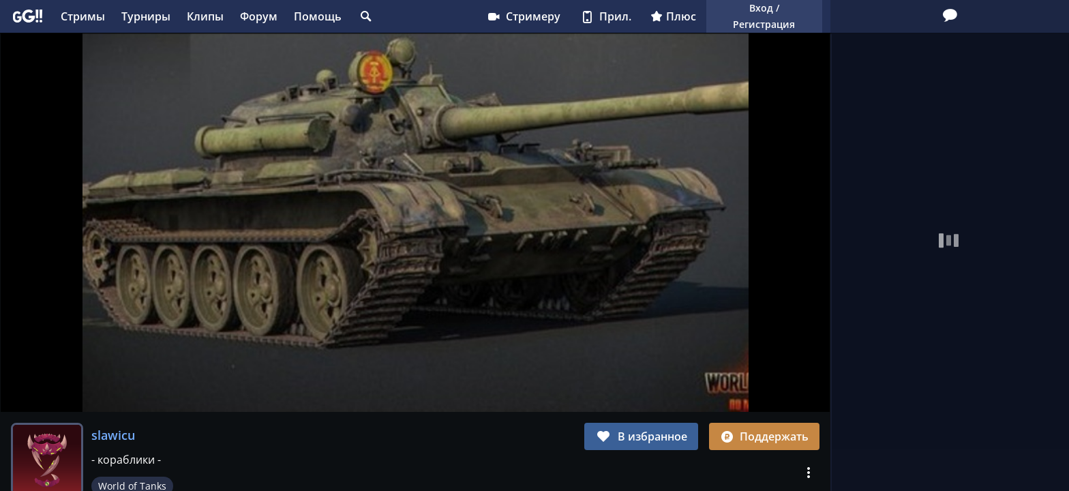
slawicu (113, 435)
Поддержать (764, 436)
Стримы (83, 16)
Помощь (318, 16)
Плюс (673, 16)
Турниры (145, 16)
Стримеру (523, 16)
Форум (258, 16)
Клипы (205, 16)
